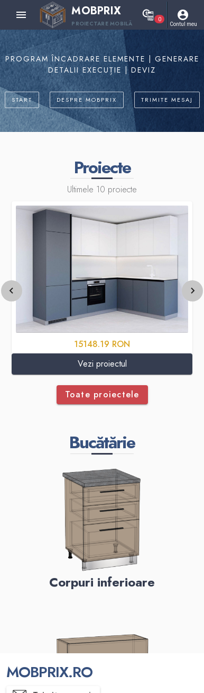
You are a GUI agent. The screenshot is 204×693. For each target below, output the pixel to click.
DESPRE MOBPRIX (87, 99)
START (22, 99)
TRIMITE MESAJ (167, 99)
